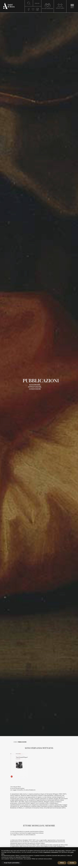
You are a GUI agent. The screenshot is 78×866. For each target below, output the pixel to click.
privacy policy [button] (60, 850)
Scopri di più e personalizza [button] (11, 862)
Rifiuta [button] (62, 862)
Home (15, 742)
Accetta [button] (72, 862)
